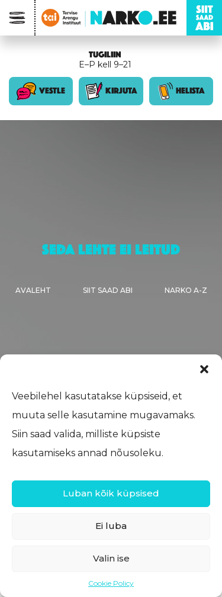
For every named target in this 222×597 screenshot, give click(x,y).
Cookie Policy (111, 583)
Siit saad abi (108, 290)
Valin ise (111, 558)
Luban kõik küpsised (111, 493)
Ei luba (111, 525)
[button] (204, 369)
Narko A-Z (186, 290)
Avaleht (33, 290)
